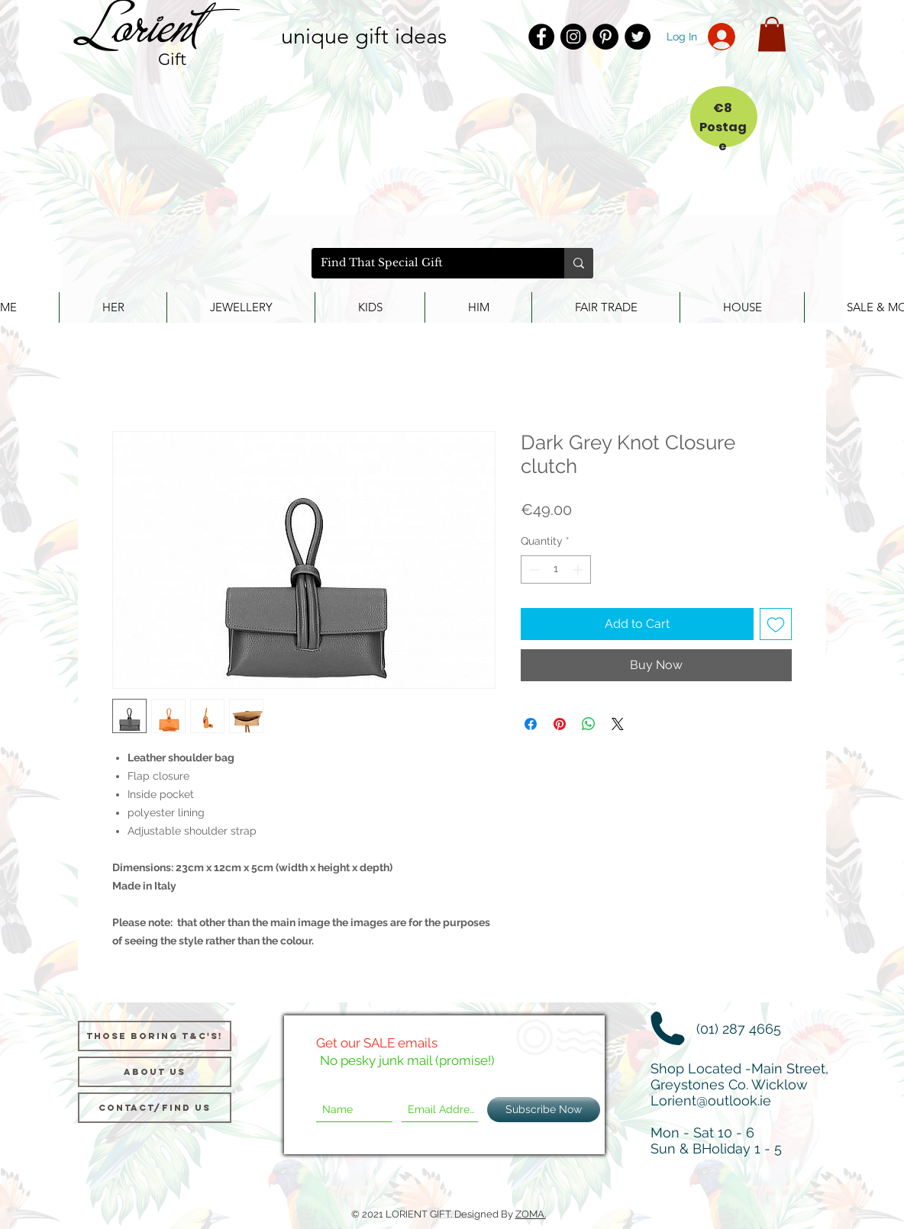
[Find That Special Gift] (426, 263)
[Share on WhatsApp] (589, 724)
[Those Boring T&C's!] (154, 1036)
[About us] (154, 1072)
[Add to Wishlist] (776, 624)
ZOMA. (530, 1214)
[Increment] (579, 569)
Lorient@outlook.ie (711, 1100)
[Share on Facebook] (530, 724)
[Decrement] (532, 569)
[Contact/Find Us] (154, 1107)
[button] (771, 34)
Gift (172, 59)
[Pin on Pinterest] (559, 724)
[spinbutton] (556, 569)
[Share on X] (618, 724)
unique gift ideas (364, 35)
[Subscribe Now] (543, 1109)
